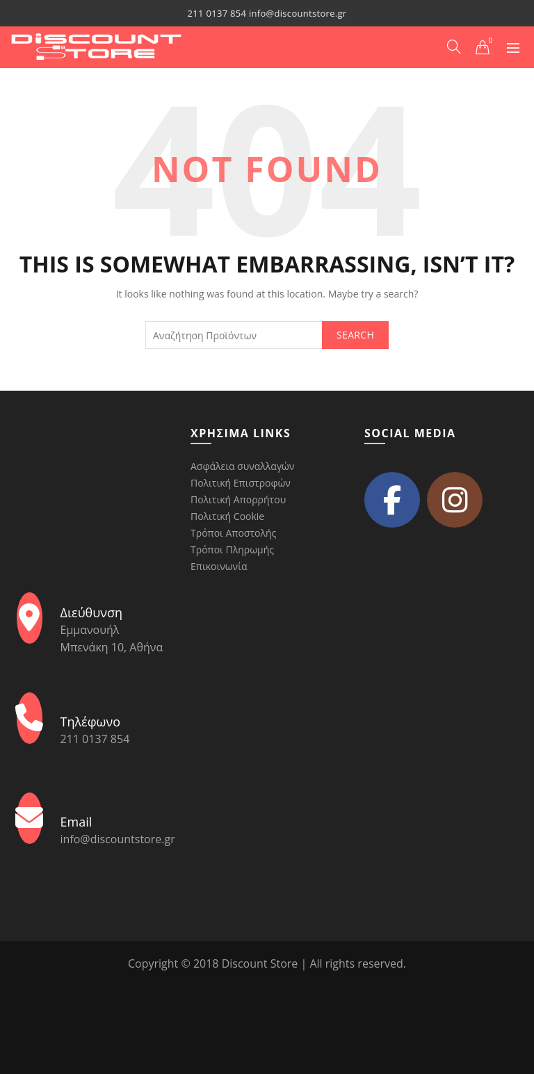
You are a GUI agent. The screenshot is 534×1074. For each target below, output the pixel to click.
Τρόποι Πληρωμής (232, 549)
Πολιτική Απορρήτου (238, 499)
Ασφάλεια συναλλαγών (242, 466)
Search (355, 334)
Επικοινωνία (219, 566)
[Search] (454, 46)
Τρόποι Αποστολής (233, 532)
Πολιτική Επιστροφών (241, 482)
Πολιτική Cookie (227, 516)
